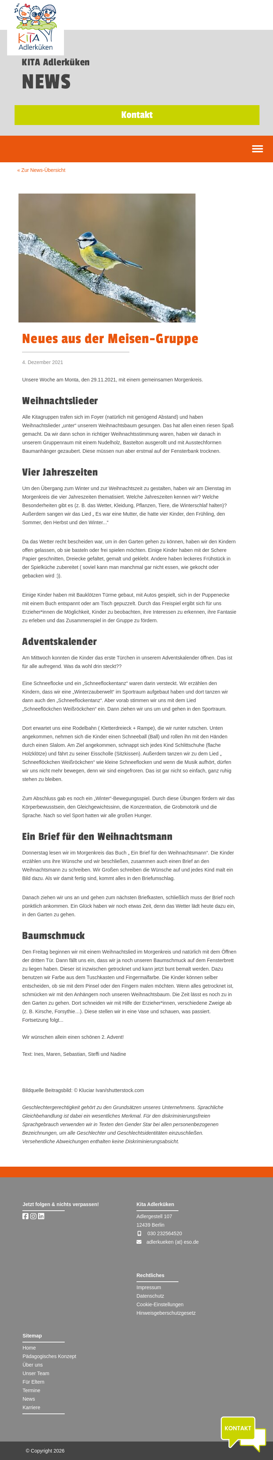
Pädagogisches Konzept (49, 1356)
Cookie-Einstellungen (159, 1304)
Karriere (31, 1407)
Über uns (32, 1365)
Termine (31, 1390)
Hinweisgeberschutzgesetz (166, 1313)
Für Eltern (33, 1382)
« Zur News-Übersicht (41, 170)
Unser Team (35, 1373)
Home (29, 1348)
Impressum (148, 1287)
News (28, 1399)
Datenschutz (150, 1296)
